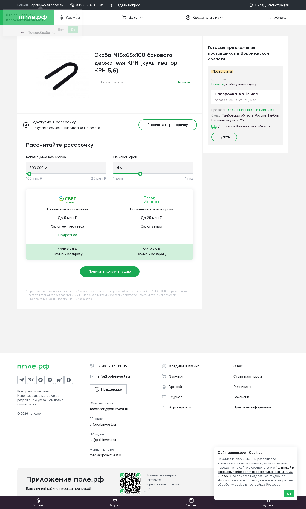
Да (73, 31)
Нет (61, 31)
